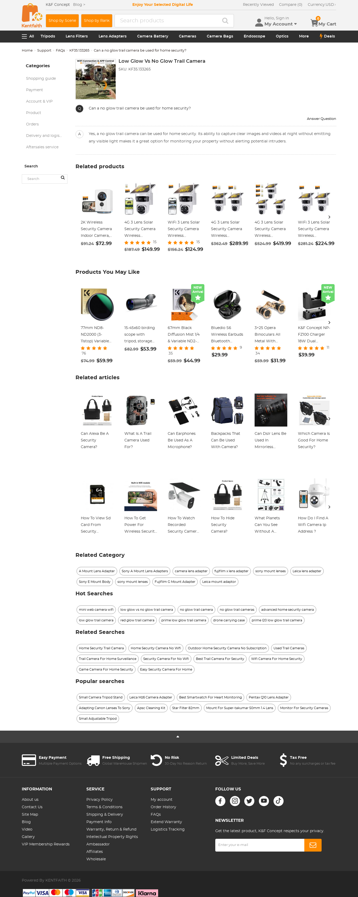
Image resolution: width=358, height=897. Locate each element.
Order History (163, 807)
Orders (32, 124)
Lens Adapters (113, 36)
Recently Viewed (258, 5)
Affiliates (94, 852)
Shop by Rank (96, 21)
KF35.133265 (79, 50)
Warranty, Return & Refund (111, 829)
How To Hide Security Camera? (222, 524)
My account (161, 800)
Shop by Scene (62, 21)
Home (27, 50)
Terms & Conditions (104, 807)
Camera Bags (220, 36)
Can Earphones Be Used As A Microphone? (182, 440)
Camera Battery (152, 36)
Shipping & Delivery (104, 814)
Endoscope (254, 36)
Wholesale (96, 859)
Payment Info (99, 822)
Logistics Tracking (168, 829)
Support (44, 50)
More (304, 36)
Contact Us (32, 807)
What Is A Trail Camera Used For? (137, 440)
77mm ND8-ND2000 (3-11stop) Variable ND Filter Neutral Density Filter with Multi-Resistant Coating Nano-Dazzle (97, 335)
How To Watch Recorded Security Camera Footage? (183, 525)
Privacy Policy (99, 800)
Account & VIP (39, 101)
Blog (26, 822)
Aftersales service (42, 147)
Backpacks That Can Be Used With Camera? (225, 440)
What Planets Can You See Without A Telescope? (267, 525)
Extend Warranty (166, 822)
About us (30, 800)
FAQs (60, 50)
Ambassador (98, 844)
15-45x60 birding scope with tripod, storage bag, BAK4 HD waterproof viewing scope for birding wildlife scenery (139, 335)
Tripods (48, 36)
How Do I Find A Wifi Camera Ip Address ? (313, 524)
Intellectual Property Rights (112, 837)
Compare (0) (290, 5)
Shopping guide (41, 79)
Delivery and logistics (46, 136)
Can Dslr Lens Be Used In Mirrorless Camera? (270, 441)
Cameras (187, 36)
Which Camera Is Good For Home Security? (314, 440)
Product (33, 113)
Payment (34, 90)
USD (322, 5)
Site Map (30, 814)
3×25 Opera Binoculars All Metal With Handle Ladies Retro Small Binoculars (267, 335)
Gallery (28, 837)
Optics (282, 36)
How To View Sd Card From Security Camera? (96, 525)
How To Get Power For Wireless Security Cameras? (140, 525)
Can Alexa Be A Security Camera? (95, 440)
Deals (327, 36)
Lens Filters (77, 36)
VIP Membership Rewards (46, 844)
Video (27, 829)
